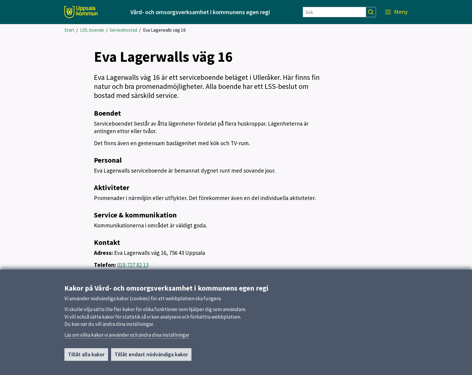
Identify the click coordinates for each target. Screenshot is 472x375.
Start (69, 30)
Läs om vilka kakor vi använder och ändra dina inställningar (126, 339)
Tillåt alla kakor (86, 358)
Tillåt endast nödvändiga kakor (151, 358)
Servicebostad (123, 30)
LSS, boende (92, 30)
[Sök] (334, 12)
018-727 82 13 (132, 264)
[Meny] (396, 12)
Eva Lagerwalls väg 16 (164, 30)
